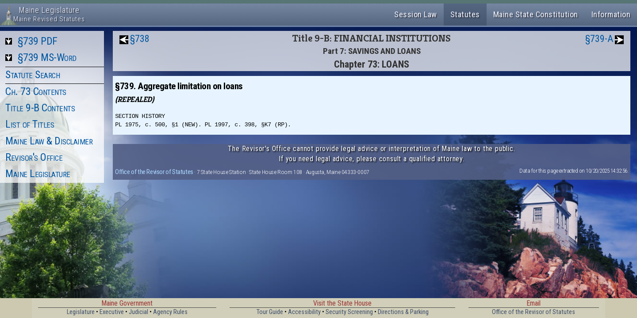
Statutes (465, 14)
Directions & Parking (403, 312)
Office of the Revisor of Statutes (154, 172)
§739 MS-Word (47, 57)
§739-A (599, 38)
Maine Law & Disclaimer (48, 141)
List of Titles (29, 124)
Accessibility (304, 312)
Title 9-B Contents (40, 108)
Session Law (415, 14)
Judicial (138, 312)
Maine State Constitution (535, 14)
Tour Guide (270, 312)
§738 (140, 38)
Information (611, 14)
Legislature (81, 312)
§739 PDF (38, 41)
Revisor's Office (33, 157)
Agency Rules (170, 312)
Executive (112, 312)
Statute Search (32, 74)
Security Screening (349, 312)
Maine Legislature (37, 173)
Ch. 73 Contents (35, 91)
